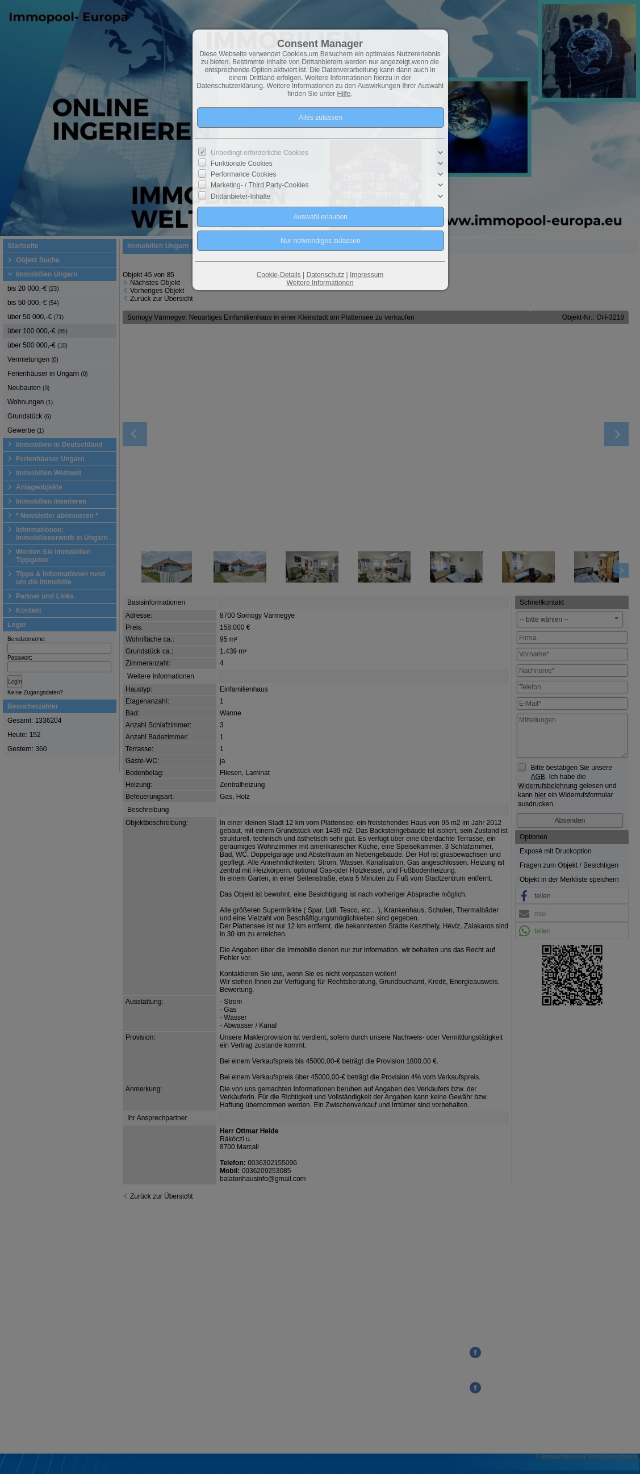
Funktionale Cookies (242, 164)
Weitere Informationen (320, 283)
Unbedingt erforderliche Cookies (259, 153)
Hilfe (344, 94)
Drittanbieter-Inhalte (240, 196)
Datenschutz (325, 275)
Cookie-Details (279, 275)
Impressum (366, 275)
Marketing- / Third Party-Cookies (260, 185)
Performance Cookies (243, 174)
